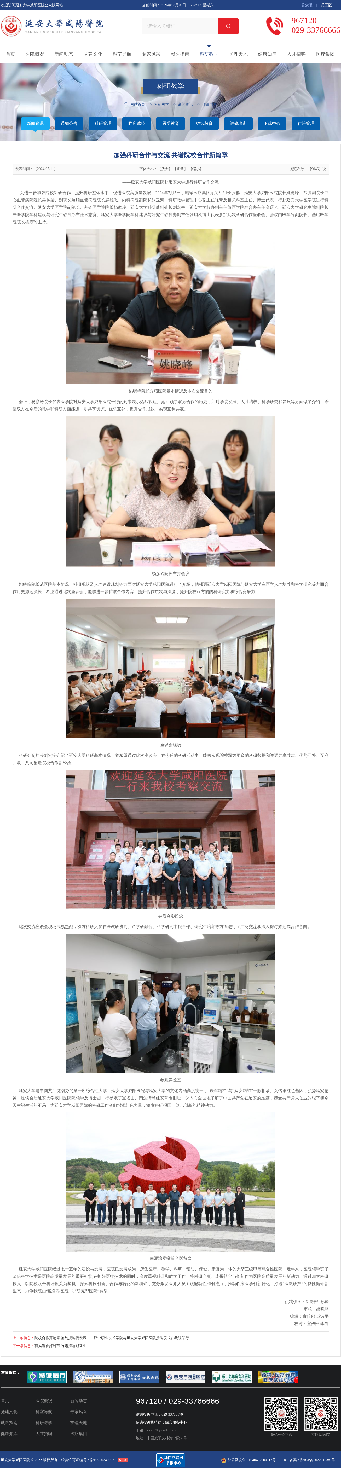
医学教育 (170, 123)
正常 (180, 169)
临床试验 (136, 123)
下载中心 (272, 123)
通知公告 (69, 123)
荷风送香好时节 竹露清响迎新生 (60, 1346)
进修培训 (238, 123)
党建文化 (93, 54)
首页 (10, 54)
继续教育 (204, 123)
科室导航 (122, 54)
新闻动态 (63, 54)
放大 (165, 169)
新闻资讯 (35, 123)
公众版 (306, 5)
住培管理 (306, 123)
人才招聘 (296, 54)
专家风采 (151, 54)
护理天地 (238, 54)
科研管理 (103, 123)
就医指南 (180, 54)
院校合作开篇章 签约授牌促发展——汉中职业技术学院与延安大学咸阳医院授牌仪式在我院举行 (111, 1338)
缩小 (196, 169)
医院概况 (34, 54)
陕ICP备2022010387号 (318, 1460)
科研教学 (209, 54)
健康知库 (267, 54)
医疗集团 (325, 54)
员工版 (326, 5)
